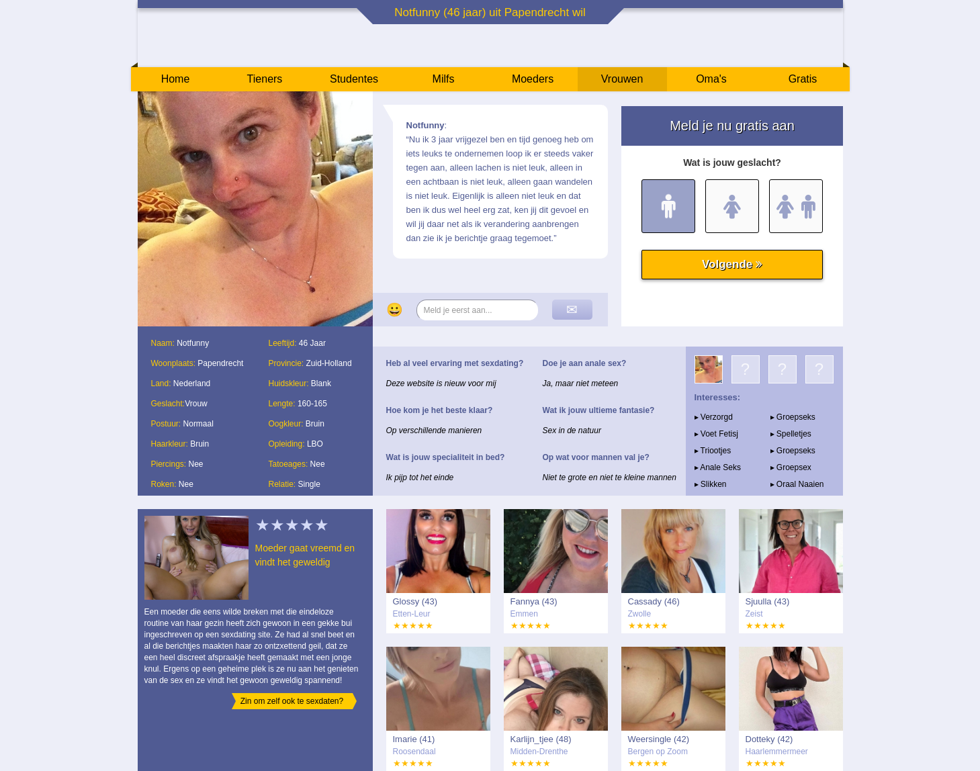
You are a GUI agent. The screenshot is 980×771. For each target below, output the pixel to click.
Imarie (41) (414, 739)
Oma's (711, 79)
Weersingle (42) (659, 739)
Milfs (444, 79)
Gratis (803, 79)
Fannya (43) (534, 601)
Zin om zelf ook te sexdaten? (291, 701)
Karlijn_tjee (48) (541, 739)
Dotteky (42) (769, 739)
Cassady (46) (654, 601)
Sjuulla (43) (768, 601)
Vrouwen (622, 79)
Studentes (354, 79)
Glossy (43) (415, 601)
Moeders (532, 79)
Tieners (265, 79)
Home (175, 79)
